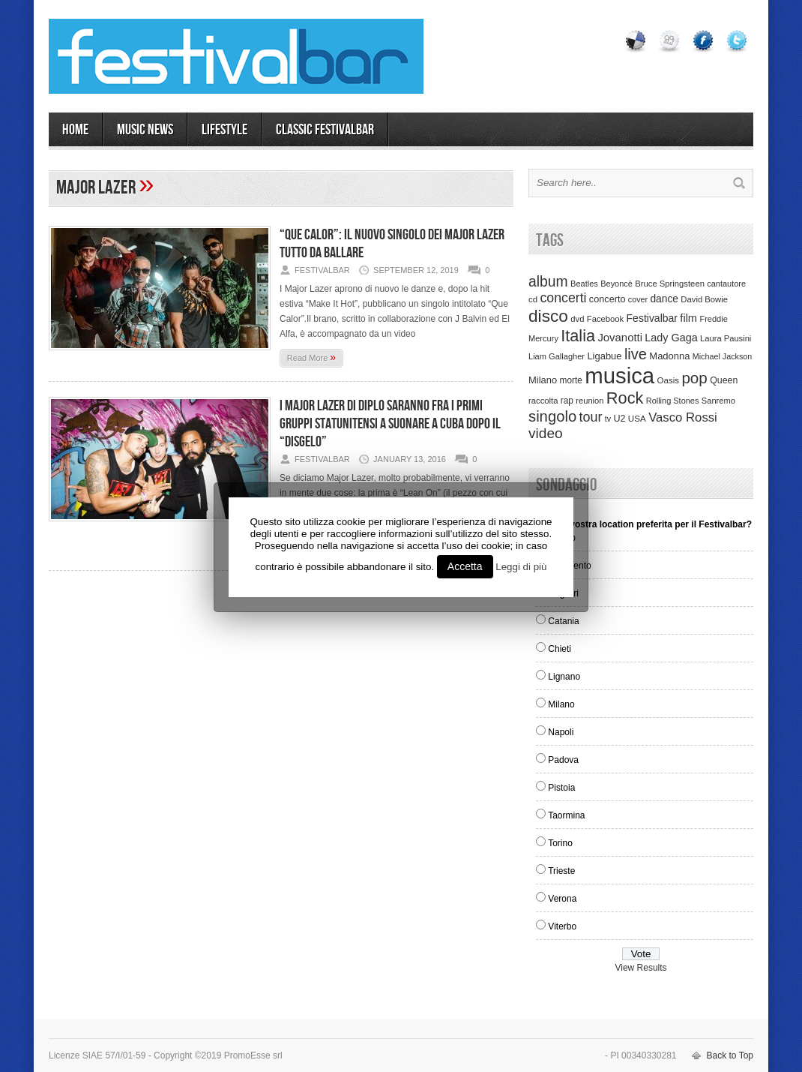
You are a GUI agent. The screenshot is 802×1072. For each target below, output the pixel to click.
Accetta (465, 566)
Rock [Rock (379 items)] (625, 398)
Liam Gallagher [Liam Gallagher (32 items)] (556, 356)
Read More (311, 357)
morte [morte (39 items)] (571, 380)
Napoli (560, 732)
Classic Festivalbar (325, 130)
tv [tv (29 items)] (608, 418)
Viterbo (562, 926)
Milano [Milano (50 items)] (542, 380)
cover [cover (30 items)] (638, 299)
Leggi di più (520, 566)
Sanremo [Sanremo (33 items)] (718, 400)
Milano (561, 704)
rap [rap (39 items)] (567, 400)
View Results (640, 967)
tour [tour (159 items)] (591, 417)
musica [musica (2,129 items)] (619, 375)
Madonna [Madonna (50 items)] (669, 356)
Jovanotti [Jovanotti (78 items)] (619, 338)
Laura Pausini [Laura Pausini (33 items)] (725, 338)
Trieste (561, 871)
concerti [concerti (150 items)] (563, 297)
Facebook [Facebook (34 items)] (605, 318)
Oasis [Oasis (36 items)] (668, 380)
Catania (563, 621)
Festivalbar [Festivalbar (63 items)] (652, 318)
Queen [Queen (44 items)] (724, 380)
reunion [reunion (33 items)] (589, 400)
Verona (562, 898)
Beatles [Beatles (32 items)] (584, 283)
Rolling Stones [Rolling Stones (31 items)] (672, 400)
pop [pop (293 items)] (694, 377)
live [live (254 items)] (635, 354)
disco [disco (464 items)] (548, 316)
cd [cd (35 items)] (532, 299)
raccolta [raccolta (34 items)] (543, 400)
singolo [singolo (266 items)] (552, 416)
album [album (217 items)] (548, 281)
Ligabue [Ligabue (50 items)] (604, 356)
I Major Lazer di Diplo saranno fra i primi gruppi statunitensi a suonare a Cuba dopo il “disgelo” (390, 424)
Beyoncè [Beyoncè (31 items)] (616, 283)
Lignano (564, 676)
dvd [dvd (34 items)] (577, 318)
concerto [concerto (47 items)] (607, 299)
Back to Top (730, 1055)
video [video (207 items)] (545, 433)
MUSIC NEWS (145, 130)
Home (75, 130)
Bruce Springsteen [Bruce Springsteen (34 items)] (670, 283)
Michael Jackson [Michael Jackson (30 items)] (722, 356)
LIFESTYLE (224, 130)
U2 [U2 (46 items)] (619, 418)
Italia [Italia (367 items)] (578, 335)
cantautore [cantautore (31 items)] (726, 283)
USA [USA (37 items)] (637, 418)
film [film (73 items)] (688, 318)
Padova (563, 760)
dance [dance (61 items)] (664, 299)
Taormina (566, 815)
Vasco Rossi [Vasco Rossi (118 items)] (682, 417)
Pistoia (561, 787)
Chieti (559, 649)
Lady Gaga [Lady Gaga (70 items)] (671, 338)
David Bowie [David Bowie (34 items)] (704, 299)
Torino (560, 843)
